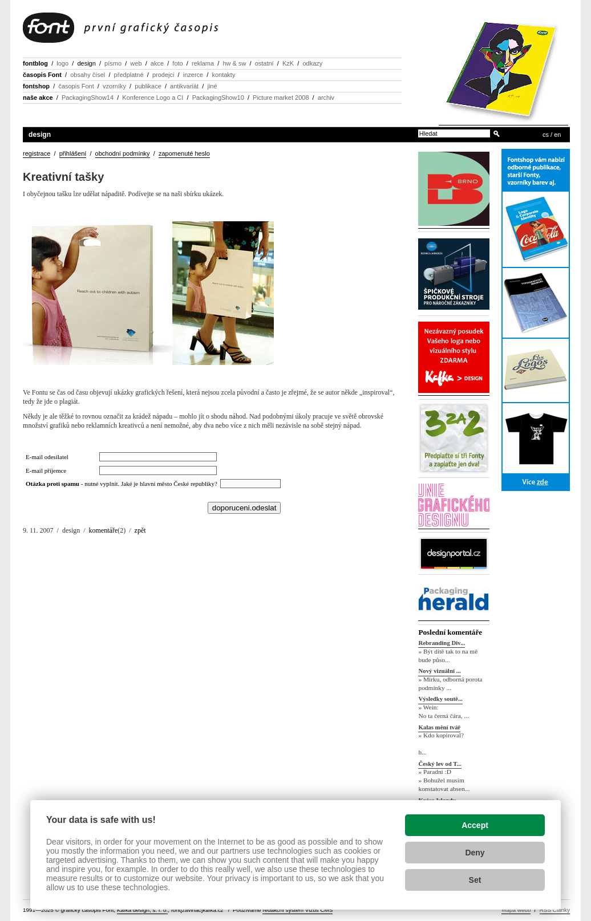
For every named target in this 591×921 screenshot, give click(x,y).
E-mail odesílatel (47, 456)
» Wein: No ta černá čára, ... (443, 711)
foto (177, 63)
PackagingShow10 (218, 97)
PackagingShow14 (88, 97)
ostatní (264, 63)
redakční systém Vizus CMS (297, 910)
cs (546, 134)
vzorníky (114, 86)
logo (62, 63)
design (86, 63)
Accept (475, 825)
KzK (288, 63)
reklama (203, 63)
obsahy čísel (87, 74)
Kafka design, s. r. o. (142, 910)
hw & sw (234, 63)
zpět (140, 530)
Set (475, 880)
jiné (212, 86)
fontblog (35, 63)
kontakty (223, 74)
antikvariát (184, 86)
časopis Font (42, 74)
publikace (148, 86)
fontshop (36, 86)
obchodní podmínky (122, 153)
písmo (113, 63)
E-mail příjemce (46, 470)
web (135, 63)
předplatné (129, 74)
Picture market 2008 (281, 97)
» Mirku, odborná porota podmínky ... (450, 683)
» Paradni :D (434, 772)
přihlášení (73, 153)
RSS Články (555, 910)
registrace (36, 153)
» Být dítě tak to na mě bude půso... (447, 655)
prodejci (163, 74)
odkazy (312, 63)
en (557, 134)
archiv (326, 97)
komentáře (103, 530)
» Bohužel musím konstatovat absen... (443, 784)
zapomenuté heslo (184, 153)
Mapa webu (516, 910)
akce (157, 63)
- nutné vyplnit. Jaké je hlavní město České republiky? (123, 483)
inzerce (193, 74)
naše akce (38, 97)
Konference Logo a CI (152, 97)
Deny (474, 852)
